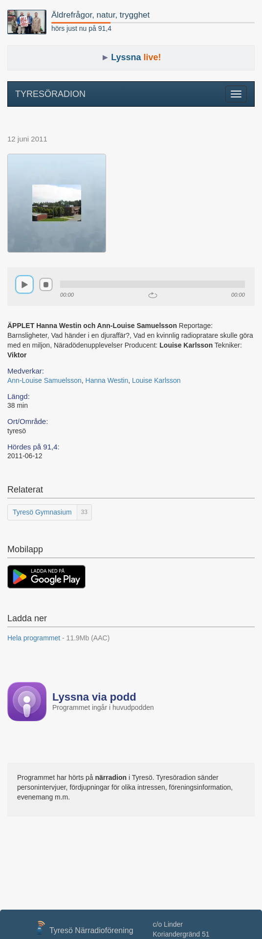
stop (46, 284)
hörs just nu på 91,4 (81, 28)
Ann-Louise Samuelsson (44, 380)
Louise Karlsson (156, 380)
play (24, 284)
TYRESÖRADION (50, 94)
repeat (153, 295)
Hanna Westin (107, 380)
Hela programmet (58, 638)
